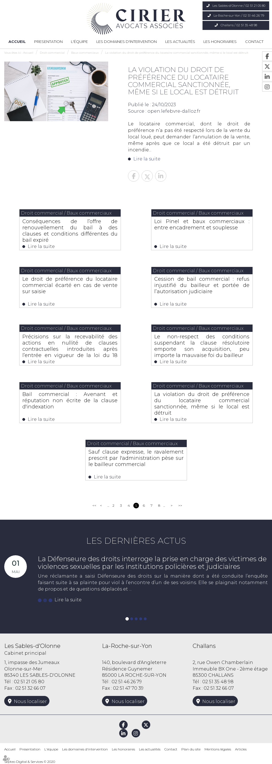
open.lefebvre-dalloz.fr (174, 111)
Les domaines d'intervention (126, 41)
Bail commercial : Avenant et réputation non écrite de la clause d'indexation (69, 400)
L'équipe (79, 41)
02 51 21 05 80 (29, 681)
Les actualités (180, 41)
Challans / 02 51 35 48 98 (239, 25)
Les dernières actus (136, 541)
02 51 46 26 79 (127, 681)
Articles (241, 749)
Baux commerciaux (85, 53)
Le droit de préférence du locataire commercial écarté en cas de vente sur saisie (69, 285)
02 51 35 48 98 (218, 681)
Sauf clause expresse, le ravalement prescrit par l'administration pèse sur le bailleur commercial (136, 458)
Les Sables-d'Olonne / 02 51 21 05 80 (238, 6)
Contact (254, 41)
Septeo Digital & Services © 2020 (29, 761)
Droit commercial (52, 53)
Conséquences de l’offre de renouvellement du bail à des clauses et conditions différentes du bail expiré (69, 230)
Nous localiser (30, 701)
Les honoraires (220, 41)
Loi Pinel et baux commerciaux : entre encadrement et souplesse (201, 224)
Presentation (48, 41)
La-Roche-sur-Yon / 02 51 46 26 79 (239, 16)
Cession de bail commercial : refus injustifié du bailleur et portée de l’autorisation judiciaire (201, 285)
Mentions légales (217, 749)
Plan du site (191, 749)
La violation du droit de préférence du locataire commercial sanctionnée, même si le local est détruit (176, 53)
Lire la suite (146, 159)
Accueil (17, 41)
